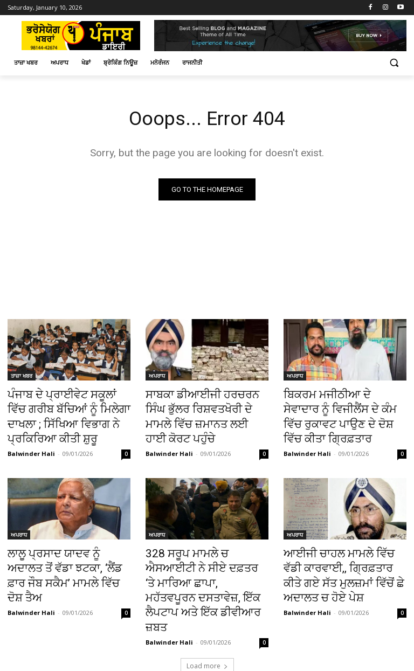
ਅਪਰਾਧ (157, 377)
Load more (207, 615)
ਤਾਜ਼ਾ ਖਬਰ (21, 377)
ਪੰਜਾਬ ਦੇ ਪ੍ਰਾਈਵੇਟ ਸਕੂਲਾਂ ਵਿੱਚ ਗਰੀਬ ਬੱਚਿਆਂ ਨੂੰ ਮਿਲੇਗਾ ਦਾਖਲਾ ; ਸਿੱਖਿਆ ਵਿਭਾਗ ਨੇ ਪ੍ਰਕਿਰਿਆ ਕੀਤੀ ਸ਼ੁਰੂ (69, 413)
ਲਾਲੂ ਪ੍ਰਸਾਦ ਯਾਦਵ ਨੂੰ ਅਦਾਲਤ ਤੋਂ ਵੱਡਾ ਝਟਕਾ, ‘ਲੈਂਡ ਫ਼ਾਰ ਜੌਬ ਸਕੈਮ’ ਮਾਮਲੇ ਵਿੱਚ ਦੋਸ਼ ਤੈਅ (64, 555)
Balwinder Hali (31, 444)
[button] (393, 62)
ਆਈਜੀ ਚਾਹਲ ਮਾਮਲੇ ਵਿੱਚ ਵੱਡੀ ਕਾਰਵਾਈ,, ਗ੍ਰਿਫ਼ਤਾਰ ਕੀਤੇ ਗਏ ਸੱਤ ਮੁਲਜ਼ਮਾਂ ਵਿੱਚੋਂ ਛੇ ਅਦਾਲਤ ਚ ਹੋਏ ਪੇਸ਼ (343, 555)
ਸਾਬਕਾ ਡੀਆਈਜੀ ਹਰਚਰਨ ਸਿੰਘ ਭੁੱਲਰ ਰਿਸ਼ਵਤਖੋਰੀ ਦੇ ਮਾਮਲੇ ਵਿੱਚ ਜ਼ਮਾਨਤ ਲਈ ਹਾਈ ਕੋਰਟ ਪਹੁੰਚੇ (201, 407)
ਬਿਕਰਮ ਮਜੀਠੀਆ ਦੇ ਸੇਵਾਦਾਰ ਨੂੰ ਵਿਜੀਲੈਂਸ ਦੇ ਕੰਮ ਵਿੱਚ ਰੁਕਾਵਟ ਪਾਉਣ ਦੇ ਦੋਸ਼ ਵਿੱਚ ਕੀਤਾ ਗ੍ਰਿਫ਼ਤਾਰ (344, 407)
